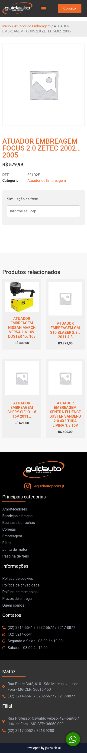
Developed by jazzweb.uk (43, 748)
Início (6, 26)
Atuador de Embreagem (32, 26)
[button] (43, 8)
